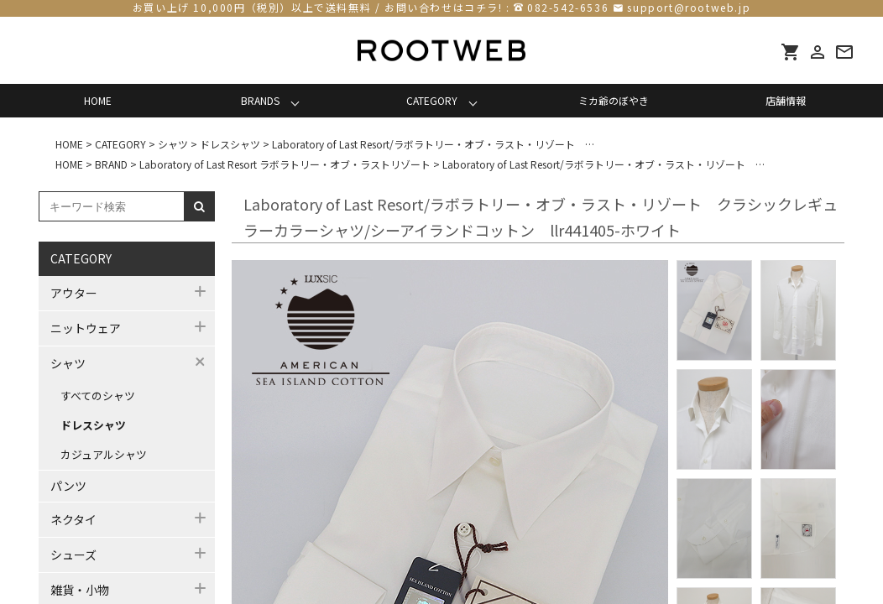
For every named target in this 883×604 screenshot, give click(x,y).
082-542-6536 (568, 7)
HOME (98, 100)
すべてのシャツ (97, 396)
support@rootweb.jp (688, 7)
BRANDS (260, 100)
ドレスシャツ (93, 425)
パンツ (68, 485)
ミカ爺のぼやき (613, 100)
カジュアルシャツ (103, 454)
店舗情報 (785, 100)
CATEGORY (431, 100)
